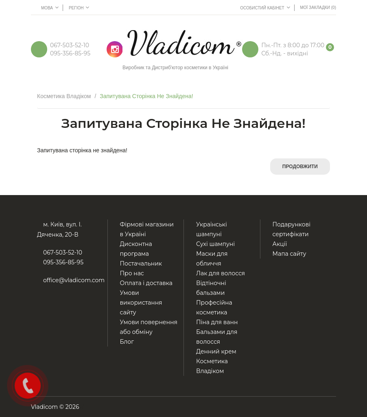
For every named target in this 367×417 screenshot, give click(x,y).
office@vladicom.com (74, 280)
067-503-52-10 (69, 45)
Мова (50, 7)
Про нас (132, 273)
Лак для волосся (220, 273)
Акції (280, 244)
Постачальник (141, 263)
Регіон (79, 7)
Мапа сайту (289, 253)
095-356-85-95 (70, 53)
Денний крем (216, 351)
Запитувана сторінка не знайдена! (146, 96)
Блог (127, 341)
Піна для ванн (217, 322)
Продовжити (300, 166)
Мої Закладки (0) (318, 7)
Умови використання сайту (141, 302)
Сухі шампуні (215, 244)
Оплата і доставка (146, 283)
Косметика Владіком (64, 96)
